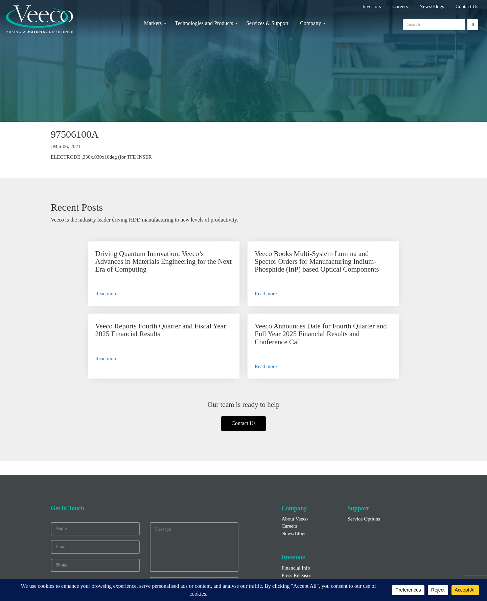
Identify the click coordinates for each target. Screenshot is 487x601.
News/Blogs (431, 6)
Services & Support (267, 23)
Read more (79, 309)
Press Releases (296, 526)
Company (310, 23)
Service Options (364, 469)
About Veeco (295, 469)
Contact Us (467, 6)
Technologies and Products (204, 23)
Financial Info (296, 519)
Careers (400, 6)
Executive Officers (301, 533)
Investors (372, 6)
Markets (153, 23)
